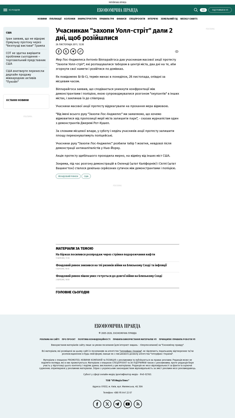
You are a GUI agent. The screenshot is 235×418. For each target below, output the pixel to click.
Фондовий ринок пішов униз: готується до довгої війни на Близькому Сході (109, 276)
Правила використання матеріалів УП (135, 339)
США (86, 176)
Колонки (69, 18)
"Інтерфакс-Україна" (130, 351)
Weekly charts (189, 18)
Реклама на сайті (49, 339)
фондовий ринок (68, 176)
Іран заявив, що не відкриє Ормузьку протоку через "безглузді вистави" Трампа (25, 42)
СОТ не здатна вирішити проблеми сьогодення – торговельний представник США (26, 58)
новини (42, 18)
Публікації (55, 18)
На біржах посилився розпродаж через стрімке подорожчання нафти (105, 254)
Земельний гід (169, 18)
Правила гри (106, 18)
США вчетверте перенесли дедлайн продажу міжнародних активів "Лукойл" (25, 76)
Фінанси (121, 18)
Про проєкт (68, 339)
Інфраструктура (87, 18)
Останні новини (17, 100)
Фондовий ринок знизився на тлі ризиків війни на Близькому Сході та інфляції (111, 265)
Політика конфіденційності (94, 339)
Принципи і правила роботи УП (177, 339)
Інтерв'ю (153, 18)
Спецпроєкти (137, 18)
